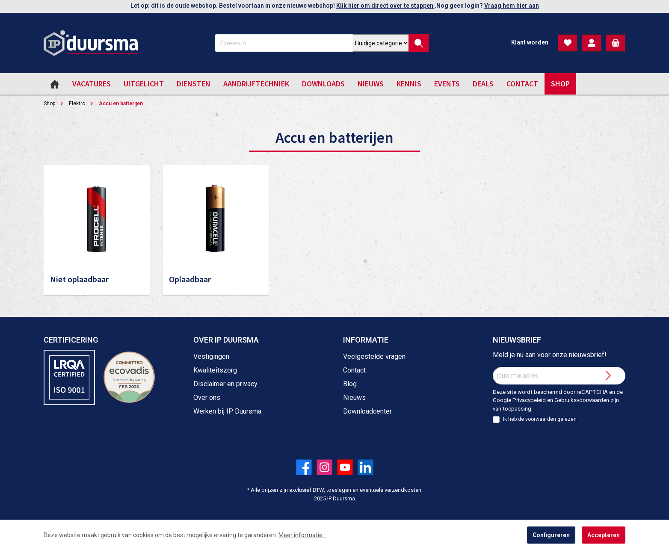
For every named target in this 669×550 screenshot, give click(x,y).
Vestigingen (211, 356)
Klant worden (529, 42)
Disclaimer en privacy (225, 384)
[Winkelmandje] (615, 43)
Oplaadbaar (190, 279)
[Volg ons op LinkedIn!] (365, 467)
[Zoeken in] (284, 43)
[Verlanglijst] (567, 43)
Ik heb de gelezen (540, 419)
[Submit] (608, 375)
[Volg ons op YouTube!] (345, 467)
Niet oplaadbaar (79, 279)
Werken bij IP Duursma (227, 411)
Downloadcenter (367, 411)
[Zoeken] (419, 43)
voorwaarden (540, 419)
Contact (354, 370)
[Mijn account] (591, 43)
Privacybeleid (529, 400)
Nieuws (354, 397)
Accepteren (603, 535)
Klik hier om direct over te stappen (385, 5)
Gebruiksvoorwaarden (581, 400)
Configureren (551, 535)
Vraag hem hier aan (511, 5)
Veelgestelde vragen (374, 356)
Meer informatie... (302, 535)
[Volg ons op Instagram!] (324, 467)
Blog (350, 384)
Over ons (206, 397)
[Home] (55, 84)
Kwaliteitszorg (215, 370)
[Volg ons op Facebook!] (304, 467)
